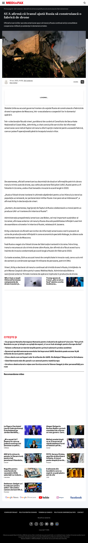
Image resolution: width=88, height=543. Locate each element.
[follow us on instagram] (60, 497)
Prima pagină (8, 9)
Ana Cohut (13, 83)
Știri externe (18, 9)
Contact (80, 512)
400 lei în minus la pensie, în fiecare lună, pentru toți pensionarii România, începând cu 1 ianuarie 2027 (13, 457)
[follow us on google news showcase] (28, 497)
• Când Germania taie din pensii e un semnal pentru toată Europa (32, 361)
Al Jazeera (59, 224)
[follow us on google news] (12, 497)
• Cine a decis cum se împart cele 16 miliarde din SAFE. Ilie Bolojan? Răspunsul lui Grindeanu (43, 357)
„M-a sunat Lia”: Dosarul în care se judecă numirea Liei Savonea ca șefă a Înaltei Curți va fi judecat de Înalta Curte (12, 442)
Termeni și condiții (45, 512)
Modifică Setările (44, 518)
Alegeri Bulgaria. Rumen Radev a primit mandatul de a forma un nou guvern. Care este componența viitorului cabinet (55, 429)
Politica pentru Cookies (28, 512)
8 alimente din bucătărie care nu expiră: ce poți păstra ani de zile (55, 472)
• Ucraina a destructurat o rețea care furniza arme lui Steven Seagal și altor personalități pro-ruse (44, 365)
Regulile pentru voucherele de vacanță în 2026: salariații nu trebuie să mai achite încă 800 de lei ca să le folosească (13, 472)
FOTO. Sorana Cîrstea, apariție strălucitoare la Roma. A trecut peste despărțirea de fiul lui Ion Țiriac (55, 457)
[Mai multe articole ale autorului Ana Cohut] (6, 82)
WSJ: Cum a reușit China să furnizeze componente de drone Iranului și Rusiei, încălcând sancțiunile (12, 281)
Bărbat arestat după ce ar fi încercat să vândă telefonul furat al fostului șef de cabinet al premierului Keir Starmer (56, 442)
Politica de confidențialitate (65, 512)
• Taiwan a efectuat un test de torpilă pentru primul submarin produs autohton (38, 348)
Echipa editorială (10, 512)
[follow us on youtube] (44, 497)
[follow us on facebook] (76, 497)
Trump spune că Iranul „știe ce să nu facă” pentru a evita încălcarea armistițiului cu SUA (55, 281)
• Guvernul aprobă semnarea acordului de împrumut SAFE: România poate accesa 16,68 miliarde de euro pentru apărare (41, 352)
